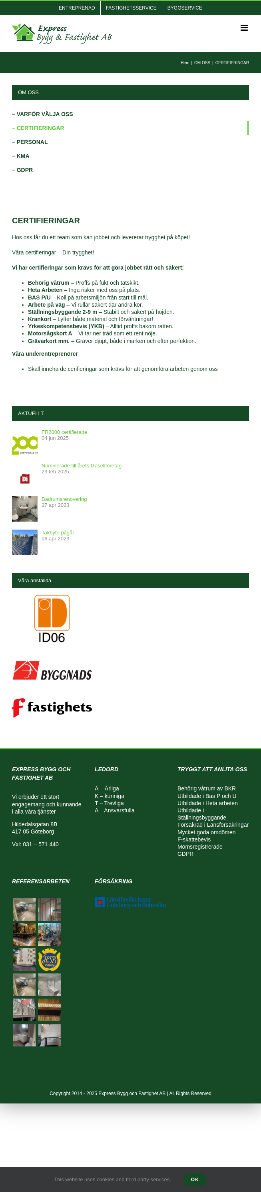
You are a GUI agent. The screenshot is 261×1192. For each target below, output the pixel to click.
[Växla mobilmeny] (245, 28)
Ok (195, 1179)
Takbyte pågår (58, 533)
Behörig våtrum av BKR (206, 788)
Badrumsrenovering (64, 499)
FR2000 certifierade (64, 432)
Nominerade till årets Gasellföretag (82, 466)
